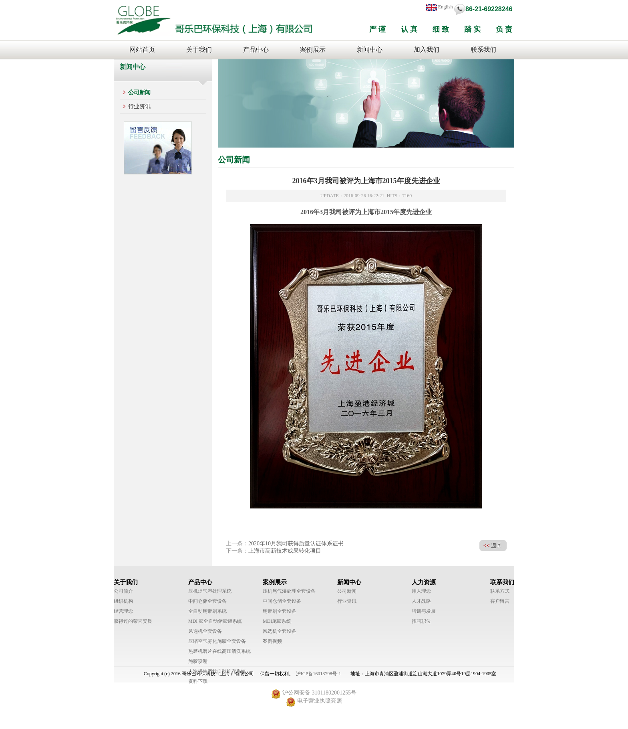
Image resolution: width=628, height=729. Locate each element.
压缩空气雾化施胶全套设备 (217, 641)
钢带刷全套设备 (279, 611)
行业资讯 (139, 106)
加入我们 (426, 49)
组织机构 (123, 601)
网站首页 (142, 49)
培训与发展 (424, 611)
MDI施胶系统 (277, 621)
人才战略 (421, 601)
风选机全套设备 (205, 631)
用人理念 (421, 591)
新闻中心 (369, 49)
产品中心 (256, 49)
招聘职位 (421, 621)
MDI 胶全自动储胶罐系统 (215, 621)
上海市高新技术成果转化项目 (284, 551)
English (439, 7)
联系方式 (499, 591)
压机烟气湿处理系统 (209, 591)
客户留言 (499, 601)
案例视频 (272, 641)
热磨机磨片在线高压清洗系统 (219, 651)
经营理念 (123, 611)
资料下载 (197, 681)
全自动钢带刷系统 (207, 611)
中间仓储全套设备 (207, 601)
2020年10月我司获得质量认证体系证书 (296, 544)
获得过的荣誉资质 (133, 621)
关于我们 (199, 49)
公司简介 (123, 591)
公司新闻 (139, 92)
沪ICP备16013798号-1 (318, 673)
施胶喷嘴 (197, 661)
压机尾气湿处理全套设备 (289, 591)
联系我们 (483, 49)
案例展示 (313, 49)
